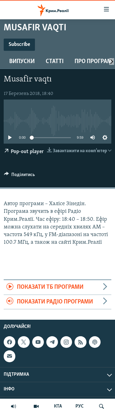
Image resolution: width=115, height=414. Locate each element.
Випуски (22, 61)
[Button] (19, 176)
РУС (79, 406)
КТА (58, 406)
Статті (54, 61)
